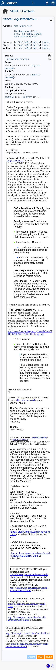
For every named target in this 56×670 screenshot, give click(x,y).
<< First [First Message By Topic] (18, 45)
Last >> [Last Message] (46, 42)
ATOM (31, 657)
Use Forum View (23, 26)
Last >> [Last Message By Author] (46, 48)
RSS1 (40, 657)
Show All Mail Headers (25, 36)
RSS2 (49, 657)
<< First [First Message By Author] (18, 48)
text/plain (9, 97)
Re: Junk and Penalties (17, 59)
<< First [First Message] (18, 42)
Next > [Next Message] (36, 42)
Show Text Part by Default (28, 34)
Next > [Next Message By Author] (36, 48)
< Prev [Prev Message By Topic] (27, 45)
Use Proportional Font (25, 31)
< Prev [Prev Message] (27, 42)
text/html (28, 97)
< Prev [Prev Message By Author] (27, 48)
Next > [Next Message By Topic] (36, 45)
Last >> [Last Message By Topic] (46, 45)
